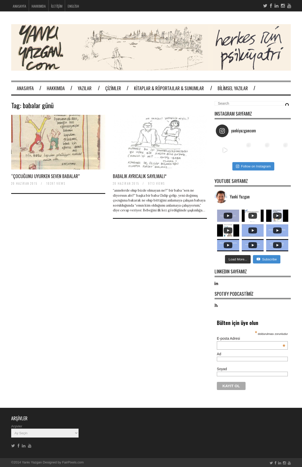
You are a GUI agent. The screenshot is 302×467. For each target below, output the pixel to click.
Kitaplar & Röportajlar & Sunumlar (169, 88)
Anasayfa (19, 6)
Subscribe (266, 259)
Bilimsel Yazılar (233, 88)
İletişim (56, 6)
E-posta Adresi (251, 338)
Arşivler (16, 426)
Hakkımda (39, 6)
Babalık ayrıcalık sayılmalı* (140, 176)
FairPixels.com (73, 462)
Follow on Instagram (253, 166)
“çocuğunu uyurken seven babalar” (45, 176)
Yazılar (85, 88)
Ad (219, 354)
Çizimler (113, 88)
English (73, 6)
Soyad (222, 369)
